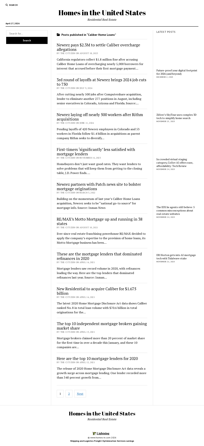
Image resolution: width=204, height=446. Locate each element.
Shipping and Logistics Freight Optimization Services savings (102, 440)
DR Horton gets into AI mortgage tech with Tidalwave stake (176, 256)
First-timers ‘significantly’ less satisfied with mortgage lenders (96, 151)
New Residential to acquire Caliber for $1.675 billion (96, 291)
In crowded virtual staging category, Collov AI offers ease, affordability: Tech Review (174, 163)
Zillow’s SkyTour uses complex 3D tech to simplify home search (176, 116)
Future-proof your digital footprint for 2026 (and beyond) (176, 72)
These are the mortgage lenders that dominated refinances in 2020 (99, 256)
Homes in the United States (102, 12)
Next (80, 394)
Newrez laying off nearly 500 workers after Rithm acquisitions (100, 117)
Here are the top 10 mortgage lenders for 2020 (97, 358)
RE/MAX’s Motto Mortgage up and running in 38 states (99, 221)
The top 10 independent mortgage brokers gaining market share (102, 326)
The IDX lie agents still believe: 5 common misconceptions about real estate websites (175, 210)
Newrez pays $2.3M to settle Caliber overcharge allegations (98, 47)
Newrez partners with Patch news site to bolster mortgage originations (99, 186)
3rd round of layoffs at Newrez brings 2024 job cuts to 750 (101, 82)
